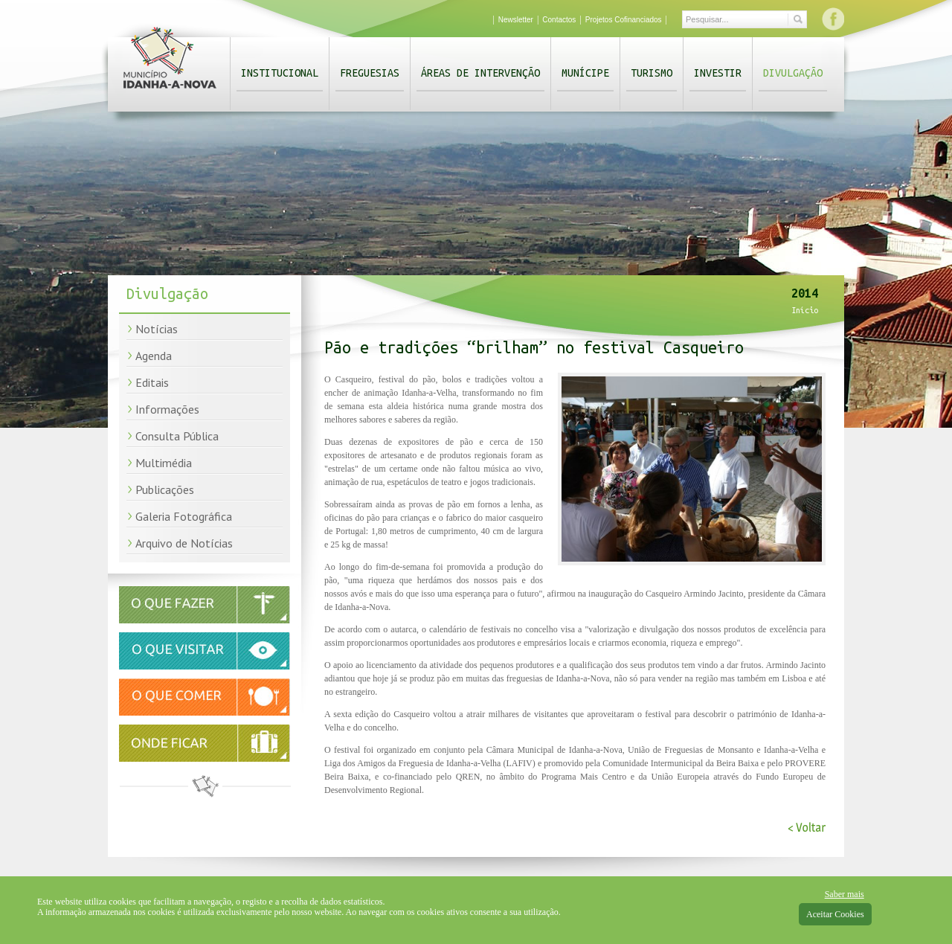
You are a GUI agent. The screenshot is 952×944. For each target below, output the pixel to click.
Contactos (559, 20)
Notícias (156, 328)
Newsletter (515, 20)
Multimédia (163, 462)
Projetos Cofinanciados (623, 20)
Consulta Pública (177, 435)
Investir (718, 73)
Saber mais (844, 894)
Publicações (164, 489)
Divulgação (793, 73)
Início (804, 310)
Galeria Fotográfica (183, 516)
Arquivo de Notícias (184, 543)
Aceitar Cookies (835, 914)
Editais (152, 382)
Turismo (651, 73)
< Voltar (807, 828)
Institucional (279, 73)
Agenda (153, 355)
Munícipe (585, 73)
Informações (167, 409)
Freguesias (369, 73)
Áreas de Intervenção (480, 73)
